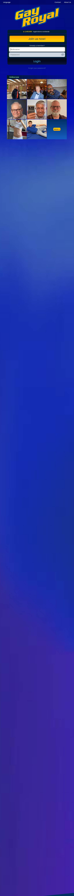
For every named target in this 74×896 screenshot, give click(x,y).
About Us (67, 2)
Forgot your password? (37, 68)
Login (37, 61)
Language (6, 2)
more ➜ (57, 129)
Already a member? (37, 45)
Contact (58, 2)
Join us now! (37, 39)
